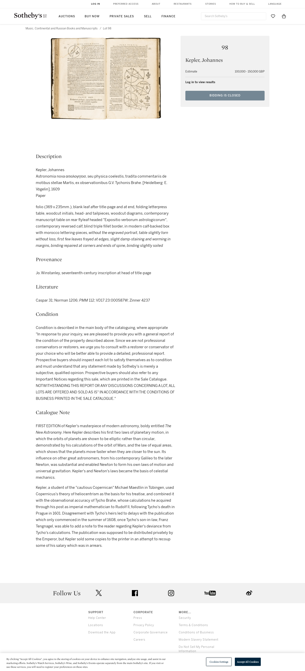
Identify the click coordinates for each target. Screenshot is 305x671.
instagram (171, 593)
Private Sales (122, 16)
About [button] (156, 4)
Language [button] (275, 4)
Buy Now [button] (92, 16)
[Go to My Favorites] (273, 16)
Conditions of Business (196, 632)
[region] (152, 662)
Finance (168, 16)
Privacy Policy (144, 625)
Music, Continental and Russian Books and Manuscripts (62, 28)
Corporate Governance (151, 632)
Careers (139, 639)
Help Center (97, 618)
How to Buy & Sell (242, 4)
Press (138, 618)
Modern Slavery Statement (198, 639)
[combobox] (233, 16)
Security (185, 618)
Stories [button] (210, 4)
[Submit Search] (261, 16)
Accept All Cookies (247, 661)
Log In (95, 4)
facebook (135, 593)
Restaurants (183, 4)
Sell (148, 16)
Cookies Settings (218, 661)
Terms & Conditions (193, 625)
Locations (95, 625)
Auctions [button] (67, 16)
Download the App (102, 632)
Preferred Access (126, 4)
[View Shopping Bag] (283, 16)
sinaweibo (249, 593)
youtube (210, 593)
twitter (99, 593)
